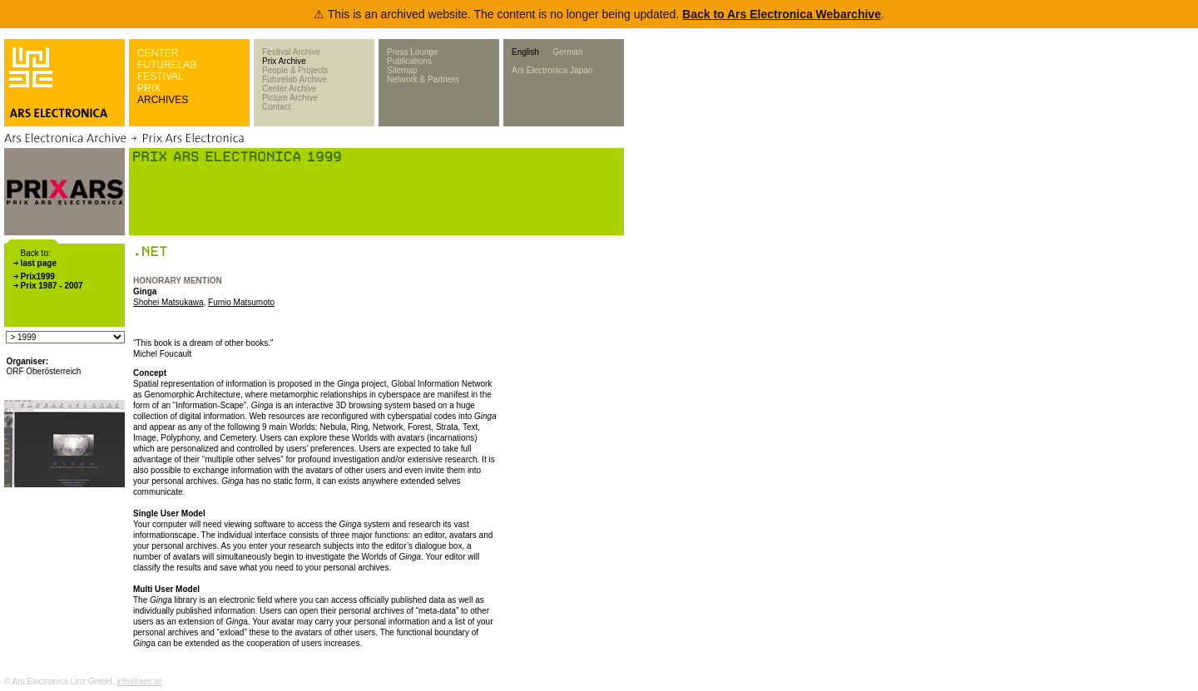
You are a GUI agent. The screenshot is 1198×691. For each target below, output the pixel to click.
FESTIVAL (160, 76)
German (567, 52)
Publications (409, 61)
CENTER (157, 53)
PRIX (149, 88)
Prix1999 (38, 276)
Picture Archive (290, 97)
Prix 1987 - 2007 (52, 285)
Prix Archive (284, 61)
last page (39, 263)
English (525, 52)
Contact (276, 106)
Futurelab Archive (294, 79)
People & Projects (295, 70)
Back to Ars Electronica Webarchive (781, 14)
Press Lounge (412, 52)
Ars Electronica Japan (552, 70)
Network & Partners (423, 79)
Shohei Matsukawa (168, 302)
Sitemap (402, 70)
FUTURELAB (166, 65)
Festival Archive (291, 52)
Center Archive (289, 88)
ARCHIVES (162, 100)
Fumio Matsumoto (241, 302)
